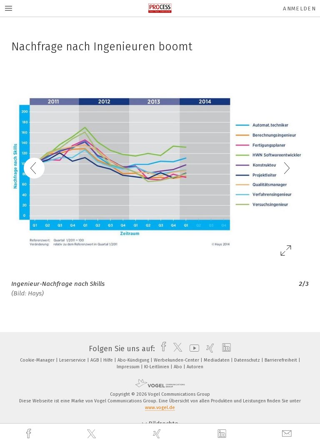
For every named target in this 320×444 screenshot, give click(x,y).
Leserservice (73, 360)
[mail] (288, 433)
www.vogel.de (160, 407)
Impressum (129, 367)
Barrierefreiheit (281, 360)
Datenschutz (247, 360)
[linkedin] (223, 434)
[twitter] (92, 434)
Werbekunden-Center (177, 360)
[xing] (158, 434)
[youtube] (192, 348)
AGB (95, 360)
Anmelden (299, 8)
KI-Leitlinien (157, 367)
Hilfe (108, 360)
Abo (178, 367)
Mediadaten (217, 360)
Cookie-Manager (38, 360)
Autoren (195, 367)
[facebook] (29, 433)
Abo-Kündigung (134, 360)
